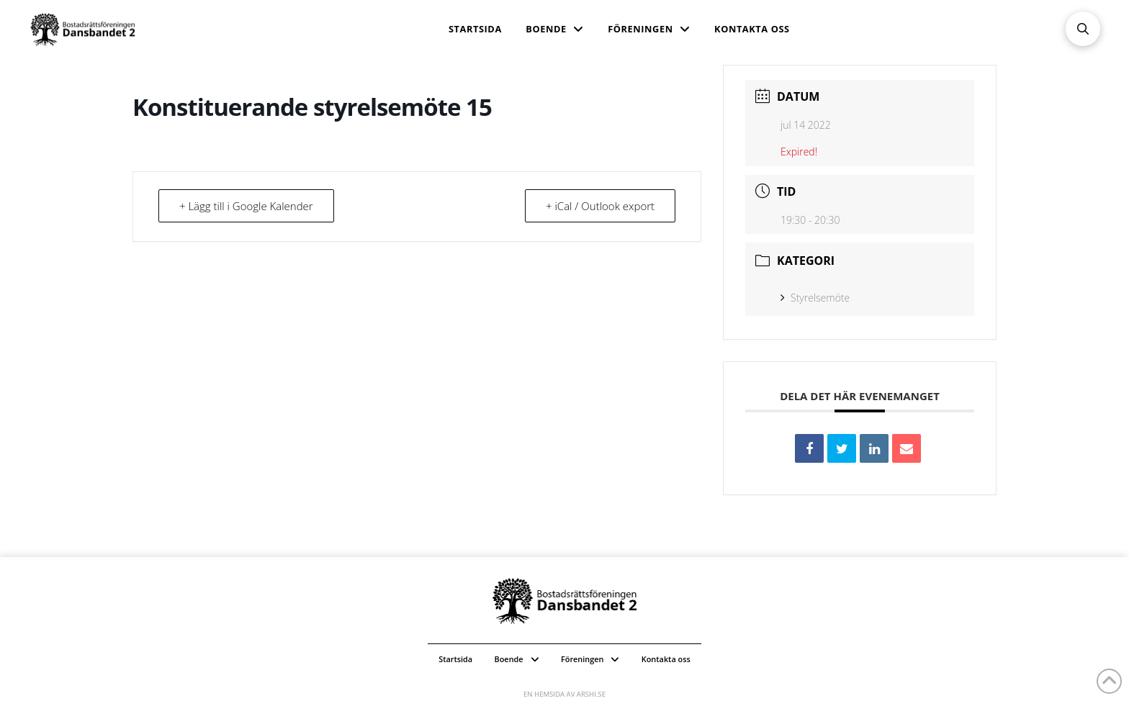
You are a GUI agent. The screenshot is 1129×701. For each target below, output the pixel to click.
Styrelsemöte (815, 297)
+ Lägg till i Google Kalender (246, 206)
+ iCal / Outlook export (600, 206)
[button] (1083, 29)
